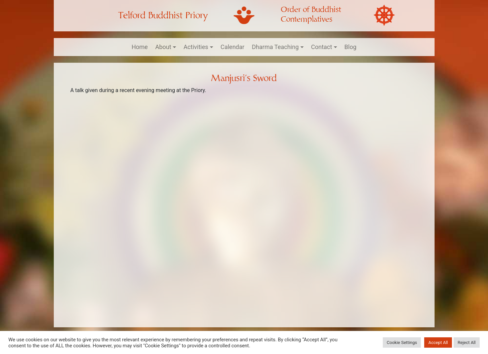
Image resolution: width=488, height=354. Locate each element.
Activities (196, 46)
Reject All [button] (467, 342)
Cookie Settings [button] (402, 342)
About (163, 46)
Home (140, 46)
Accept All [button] (438, 342)
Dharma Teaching (275, 46)
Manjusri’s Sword (244, 78)
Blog (350, 46)
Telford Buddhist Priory (162, 15)
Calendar (232, 46)
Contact (321, 46)
